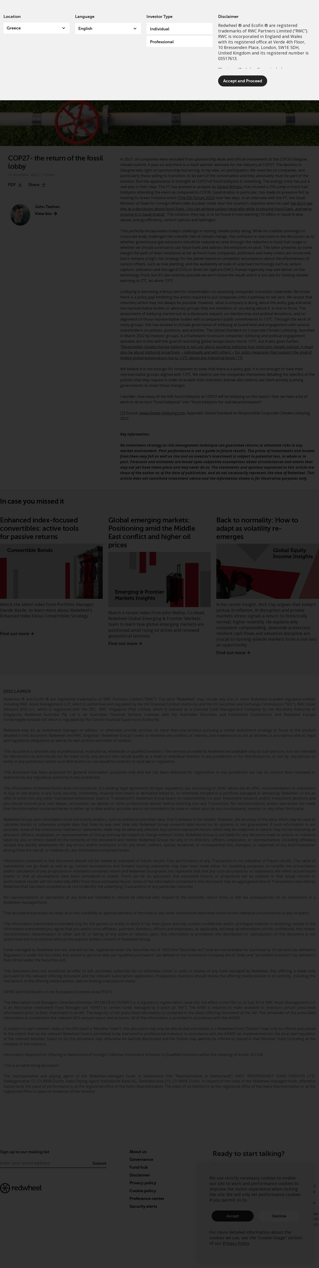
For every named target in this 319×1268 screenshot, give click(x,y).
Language (84, 16)
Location (12, 16)
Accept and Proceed (242, 81)
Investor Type (159, 16)
